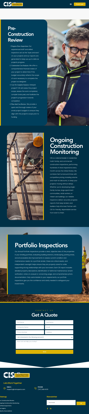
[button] (70, 4)
